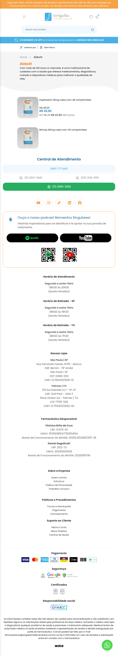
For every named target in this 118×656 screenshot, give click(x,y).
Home (23, 57)
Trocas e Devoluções (59, 506)
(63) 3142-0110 (87, 178)
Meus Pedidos (59, 531)
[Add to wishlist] (91, 17)
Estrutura (59, 481)
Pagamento (59, 510)
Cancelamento (59, 514)
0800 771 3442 (59, 168)
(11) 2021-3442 (30, 178)
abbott (38, 57)
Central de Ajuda (59, 535)
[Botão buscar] (92, 30)
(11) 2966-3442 (59, 187)
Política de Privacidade (59, 485)
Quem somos (59, 477)
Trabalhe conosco (59, 489)
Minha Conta (59, 527)
